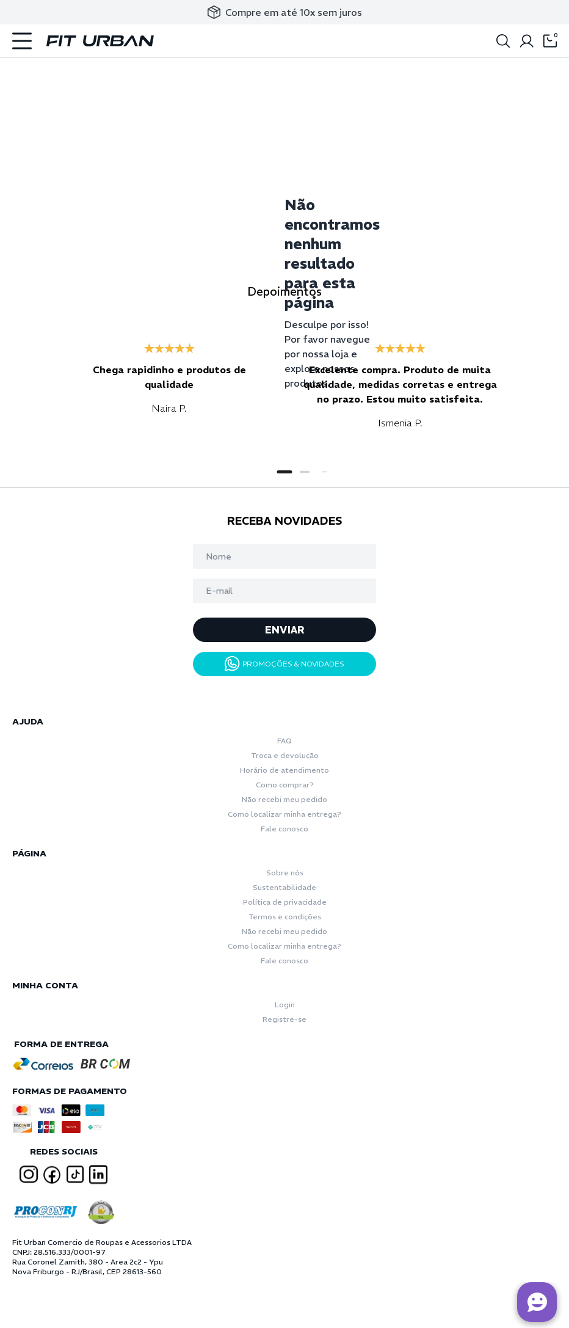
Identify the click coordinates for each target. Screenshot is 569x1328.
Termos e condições (284, 916)
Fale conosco (284, 828)
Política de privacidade (285, 902)
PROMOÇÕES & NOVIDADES (284, 663)
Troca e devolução (285, 755)
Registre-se (284, 1019)
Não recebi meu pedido (284, 799)
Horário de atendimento (284, 770)
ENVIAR (285, 630)
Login (285, 1004)
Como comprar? (285, 784)
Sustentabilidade (284, 887)
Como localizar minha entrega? (284, 814)
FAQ (284, 740)
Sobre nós (284, 872)
